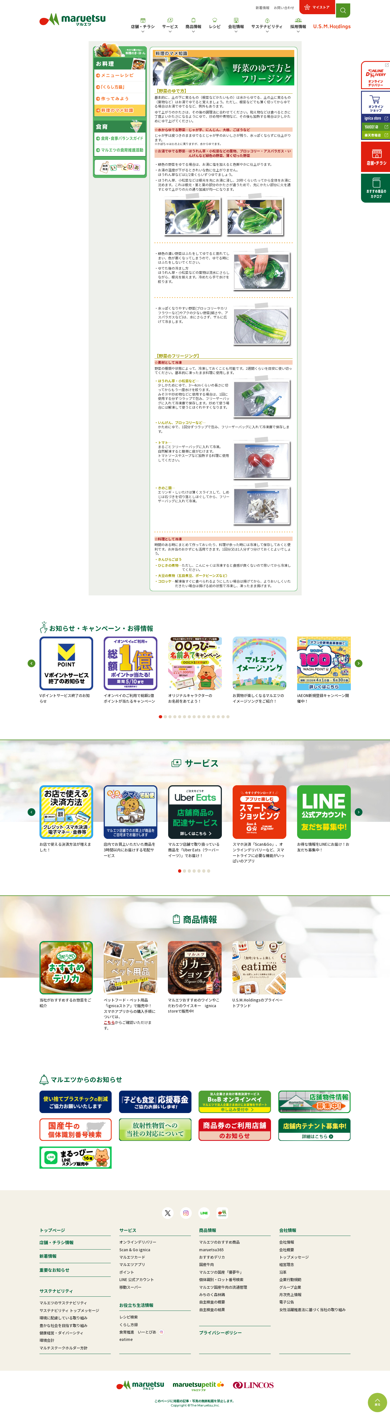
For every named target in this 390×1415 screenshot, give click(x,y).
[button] (160, 716)
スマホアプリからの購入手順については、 (129, 1014)
